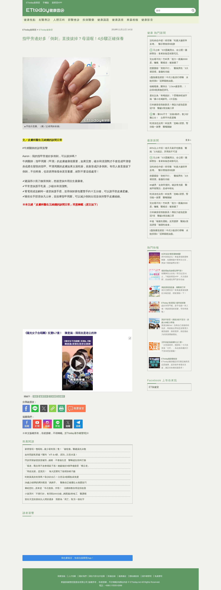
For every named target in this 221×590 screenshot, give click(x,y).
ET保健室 (154, 387)
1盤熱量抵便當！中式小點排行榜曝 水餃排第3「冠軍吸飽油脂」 (169, 79)
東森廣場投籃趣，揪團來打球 (173, 287)
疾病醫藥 (88, 19)
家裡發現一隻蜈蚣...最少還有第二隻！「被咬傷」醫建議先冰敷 (55, 449)
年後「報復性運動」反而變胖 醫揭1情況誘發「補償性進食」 (169, 223)
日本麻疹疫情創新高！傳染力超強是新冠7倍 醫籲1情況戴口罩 (168, 106)
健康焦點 (30, 19)
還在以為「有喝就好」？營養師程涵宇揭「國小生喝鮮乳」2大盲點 (168, 97)
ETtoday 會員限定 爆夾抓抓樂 (173, 303)
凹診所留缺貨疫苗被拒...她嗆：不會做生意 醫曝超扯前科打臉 (55, 460)
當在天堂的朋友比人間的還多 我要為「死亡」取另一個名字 (54, 499)
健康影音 (147, 19)
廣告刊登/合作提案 (97, 576)
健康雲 (45, 10)
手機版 (46, 2)
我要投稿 (61, 576)
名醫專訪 (44, 19)
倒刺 (35, 396)
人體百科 (59, 19)
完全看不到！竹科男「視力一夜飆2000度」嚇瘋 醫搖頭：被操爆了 (169, 61)
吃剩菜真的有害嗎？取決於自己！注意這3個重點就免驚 (53, 477)
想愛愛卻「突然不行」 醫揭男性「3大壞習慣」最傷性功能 (169, 70)
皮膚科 (61, 396)
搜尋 (193, 10)
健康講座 (118, 19)
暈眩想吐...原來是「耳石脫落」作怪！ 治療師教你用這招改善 (55, 488)
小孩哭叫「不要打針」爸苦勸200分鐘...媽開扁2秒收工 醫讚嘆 (56, 493)
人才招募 (72, 576)
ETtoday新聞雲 (33, 2)
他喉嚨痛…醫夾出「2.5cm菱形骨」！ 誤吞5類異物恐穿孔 (168, 88)
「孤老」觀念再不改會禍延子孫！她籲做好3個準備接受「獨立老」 (57, 466)
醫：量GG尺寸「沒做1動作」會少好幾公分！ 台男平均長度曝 (169, 116)
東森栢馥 (132, 19)
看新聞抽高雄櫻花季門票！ (172, 271)
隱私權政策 (134, 576)
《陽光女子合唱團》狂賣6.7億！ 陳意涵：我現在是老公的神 (60, 333)
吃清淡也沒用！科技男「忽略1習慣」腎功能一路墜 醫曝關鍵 (169, 125)
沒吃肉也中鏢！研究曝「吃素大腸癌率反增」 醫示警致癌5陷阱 (168, 42)
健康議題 (103, 19)
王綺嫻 (53, 396)
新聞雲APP (57, 2)
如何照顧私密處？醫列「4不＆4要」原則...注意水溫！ (51, 454)
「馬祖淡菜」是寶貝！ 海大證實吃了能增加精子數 (50, 471)
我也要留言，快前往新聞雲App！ (77, 558)
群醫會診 (74, 19)
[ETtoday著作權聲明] (75, 433)
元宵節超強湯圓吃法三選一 (172, 342)
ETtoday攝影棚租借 (169, 359)
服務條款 (122, 576)
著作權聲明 (147, 576)
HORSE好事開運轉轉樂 (171, 254)
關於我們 (83, 576)
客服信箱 (112, 576)
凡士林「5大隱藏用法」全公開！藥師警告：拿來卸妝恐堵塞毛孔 (168, 52)
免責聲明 (158, 576)
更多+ (188, 140)
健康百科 (44, 396)
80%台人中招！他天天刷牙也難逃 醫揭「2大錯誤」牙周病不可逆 (168, 150)
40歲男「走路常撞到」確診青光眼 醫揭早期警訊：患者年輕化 (168, 187)
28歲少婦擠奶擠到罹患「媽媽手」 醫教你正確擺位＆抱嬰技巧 (56, 482)
